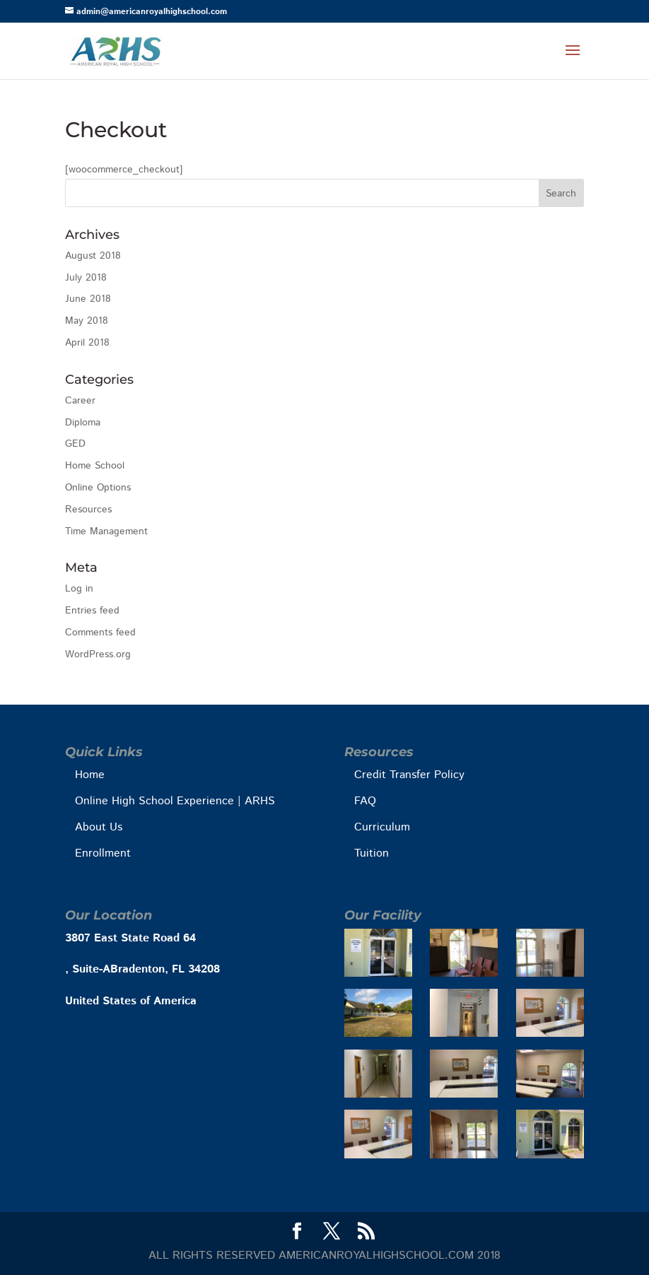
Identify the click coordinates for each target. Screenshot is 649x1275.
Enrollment (103, 853)
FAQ (365, 801)
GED (75, 444)
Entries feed (92, 611)
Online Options (98, 488)
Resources (88, 510)
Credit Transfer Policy (409, 775)
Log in (79, 589)
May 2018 (86, 321)
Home (90, 775)
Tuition (371, 853)
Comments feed (100, 632)
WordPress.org (98, 654)
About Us (98, 827)
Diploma (82, 423)
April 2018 (87, 343)
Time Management (106, 531)
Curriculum (382, 827)
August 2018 (93, 256)
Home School (94, 466)
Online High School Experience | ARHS (175, 801)
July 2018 (86, 278)
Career (80, 401)
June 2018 (88, 299)
